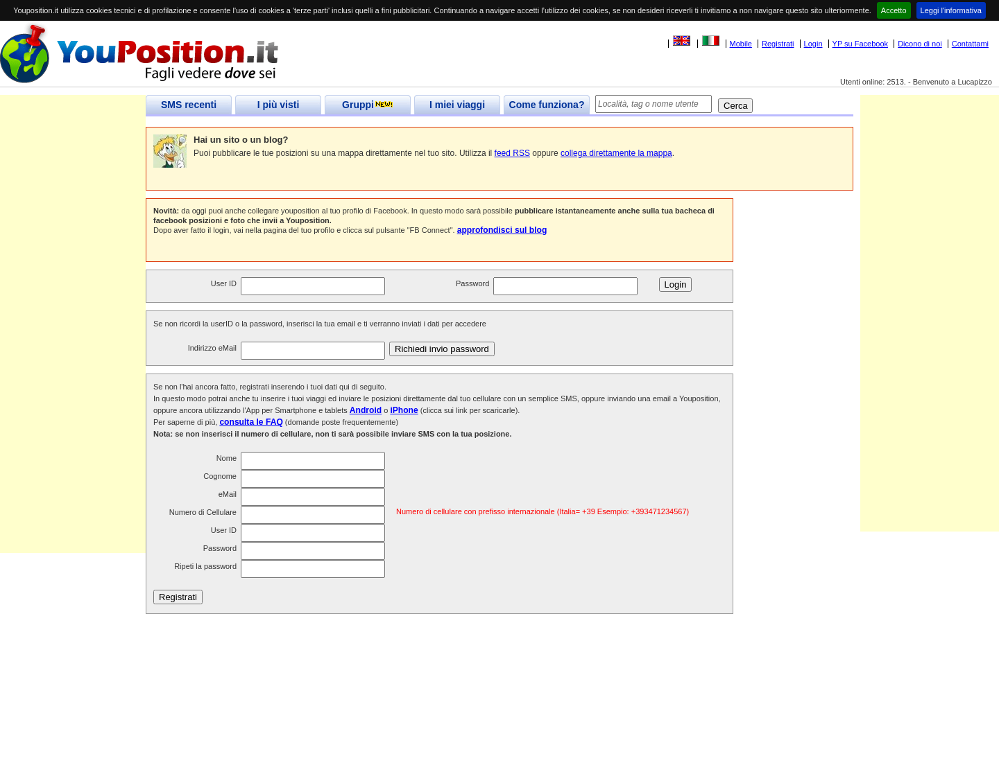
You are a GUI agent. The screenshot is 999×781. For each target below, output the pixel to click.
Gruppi (367, 104)
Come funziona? (547, 104)
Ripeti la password (205, 566)
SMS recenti (188, 104)
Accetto (894, 10)
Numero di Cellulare (203, 512)
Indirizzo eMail (212, 348)
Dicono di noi (920, 44)
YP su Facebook (860, 44)
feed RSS (512, 153)
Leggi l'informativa (951, 10)
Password (472, 283)
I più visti (278, 104)
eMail (228, 494)
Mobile (741, 44)
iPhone (404, 410)
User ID (224, 283)
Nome (226, 458)
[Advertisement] (72, 345)
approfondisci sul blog (502, 230)
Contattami (970, 44)
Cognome (220, 476)
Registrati (778, 44)
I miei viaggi (457, 104)
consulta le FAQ (250, 422)
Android (366, 410)
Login (813, 44)
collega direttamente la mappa (616, 153)
